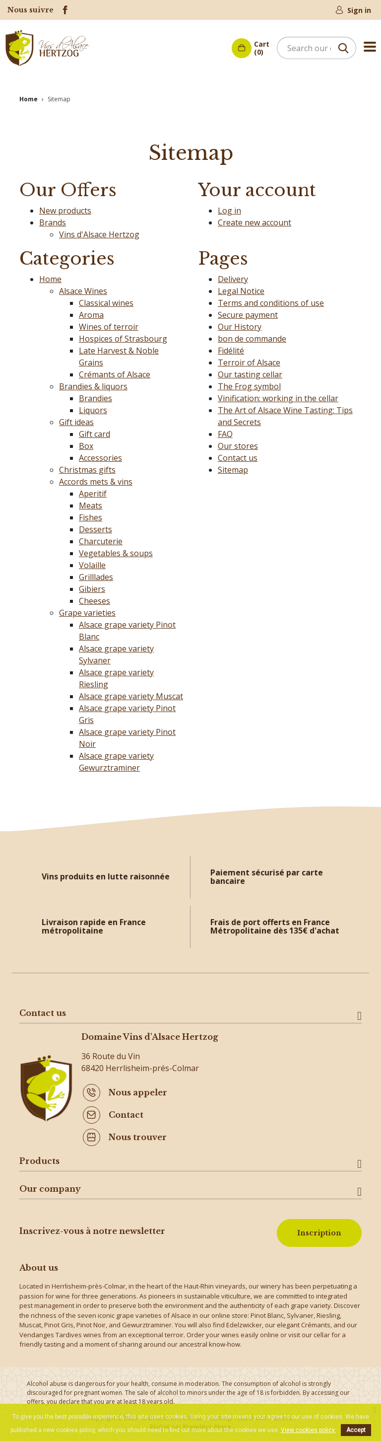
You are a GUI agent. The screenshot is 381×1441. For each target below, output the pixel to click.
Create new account (254, 219)
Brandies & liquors (93, 383)
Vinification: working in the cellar (278, 395)
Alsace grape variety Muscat (131, 693)
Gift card (94, 431)
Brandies (95, 395)
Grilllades (96, 574)
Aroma (91, 311)
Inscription (319, 1229)
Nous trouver (138, 1135)
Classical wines (106, 299)
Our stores (238, 442)
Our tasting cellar (250, 371)
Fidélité (231, 347)
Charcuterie (101, 538)
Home (50, 276)
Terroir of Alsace (249, 359)
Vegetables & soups (116, 550)
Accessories (100, 454)
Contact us (237, 454)
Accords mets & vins (95, 478)
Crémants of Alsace (114, 371)
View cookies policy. (308, 1430)
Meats (90, 502)
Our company (50, 1186)
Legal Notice (241, 288)
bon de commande (252, 335)
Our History (239, 323)
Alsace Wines (83, 288)
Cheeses (94, 597)
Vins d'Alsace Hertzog (99, 231)
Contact (126, 1112)
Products (39, 1158)
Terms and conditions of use (271, 299)
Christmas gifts (87, 466)
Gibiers (92, 585)
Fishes (90, 514)
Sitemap (233, 466)
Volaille (92, 562)
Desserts (95, 526)
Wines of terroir (108, 323)
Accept (356, 1430)
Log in (229, 207)
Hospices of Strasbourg (123, 335)
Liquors (93, 407)
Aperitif (93, 490)
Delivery (233, 276)
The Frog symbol (249, 383)
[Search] (316, 48)
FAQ (225, 431)
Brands (52, 219)
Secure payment (248, 311)
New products (65, 207)
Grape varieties (87, 609)
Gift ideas (76, 419)
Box (86, 442)
